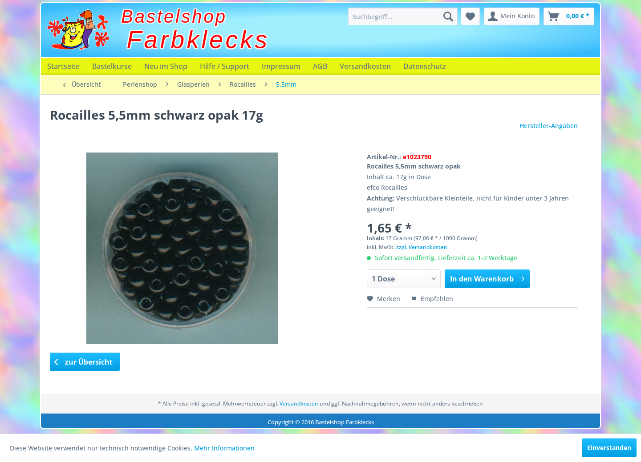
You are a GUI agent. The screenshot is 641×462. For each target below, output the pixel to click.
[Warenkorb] (569, 16)
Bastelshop (174, 16)
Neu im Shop (165, 66)
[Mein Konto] (512, 16)
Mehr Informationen (224, 448)
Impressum (281, 66)
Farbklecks (198, 39)
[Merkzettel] (470, 16)
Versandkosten (365, 66)
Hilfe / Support (224, 66)
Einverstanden (609, 447)
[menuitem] (403, 16)
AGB (320, 66)
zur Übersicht (83, 362)
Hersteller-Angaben (548, 125)
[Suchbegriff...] (403, 16)
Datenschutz (424, 66)
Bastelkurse (112, 66)
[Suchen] (448, 16)
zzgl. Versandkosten (421, 247)
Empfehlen (432, 298)
